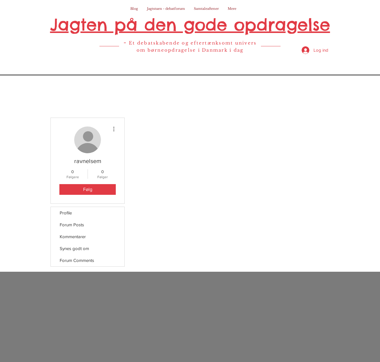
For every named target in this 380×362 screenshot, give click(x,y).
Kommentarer (73, 236)
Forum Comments (77, 260)
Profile (66, 212)
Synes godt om (74, 248)
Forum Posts (72, 224)
